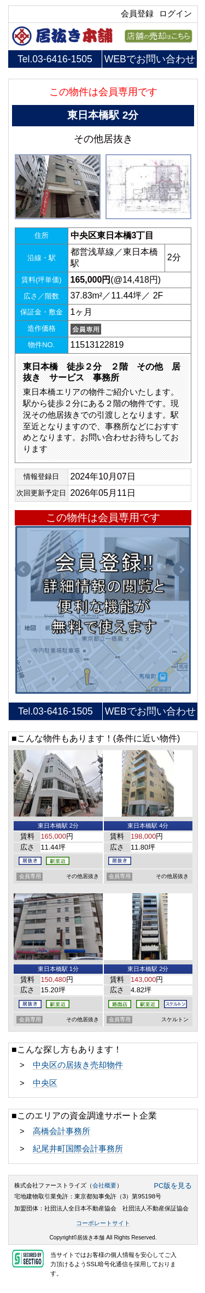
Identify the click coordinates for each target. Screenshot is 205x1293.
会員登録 (137, 13)
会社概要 (104, 1185)
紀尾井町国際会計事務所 (78, 1148)
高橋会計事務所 (61, 1131)
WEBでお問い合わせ (149, 59)
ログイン (175, 13)
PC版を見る (173, 1186)
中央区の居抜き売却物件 (78, 1065)
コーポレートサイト (103, 1223)
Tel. (54, 59)
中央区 (45, 1083)
